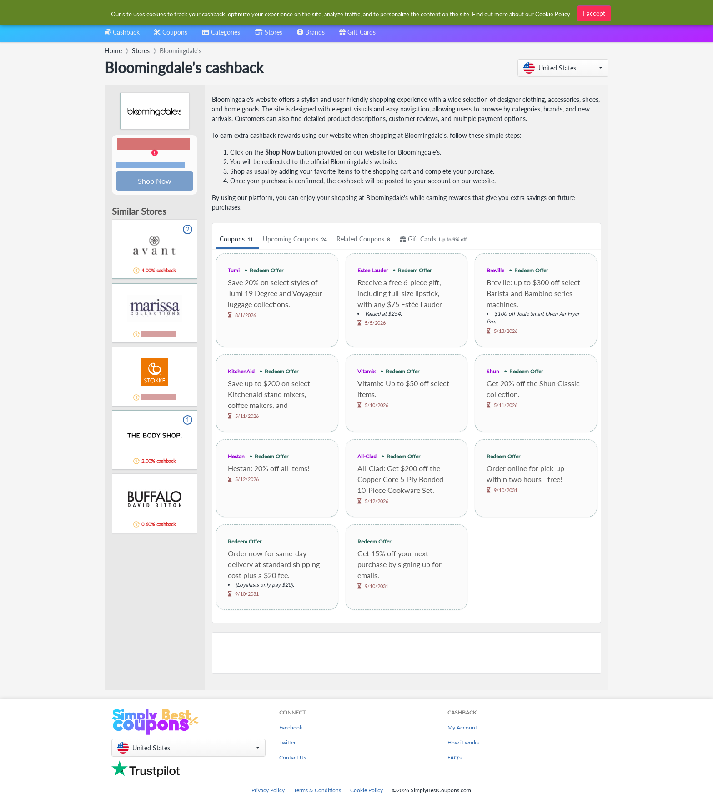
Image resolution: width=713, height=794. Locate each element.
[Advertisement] (406, 653)
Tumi (234, 270)
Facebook (290, 727)
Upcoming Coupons (296, 239)
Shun (493, 371)
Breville (495, 270)
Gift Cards (434, 239)
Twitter (287, 742)
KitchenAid (241, 371)
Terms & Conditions (317, 790)
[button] (562, 68)
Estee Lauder (372, 270)
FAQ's (454, 757)
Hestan (236, 456)
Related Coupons (364, 239)
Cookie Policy (366, 790)
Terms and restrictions (150, 165)
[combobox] (221, 35)
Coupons (238, 239)
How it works (463, 742)
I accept (594, 12)
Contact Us (292, 757)
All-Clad (367, 456)
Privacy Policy (268, 790)
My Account (462, 727)
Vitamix (366, 371)
